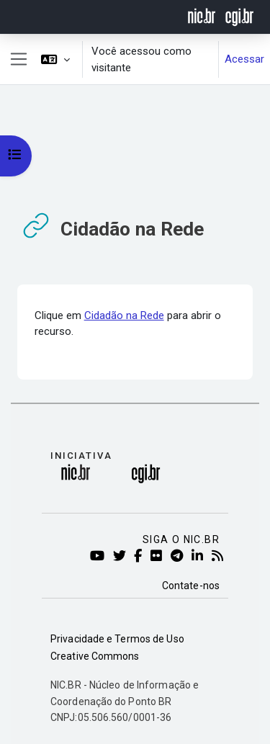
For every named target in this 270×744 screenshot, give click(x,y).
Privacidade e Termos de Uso (117, 639)
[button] (55, 59)
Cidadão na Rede (124, 315)
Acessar (244, 59)
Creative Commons (95, 656)
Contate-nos (191, 585)
